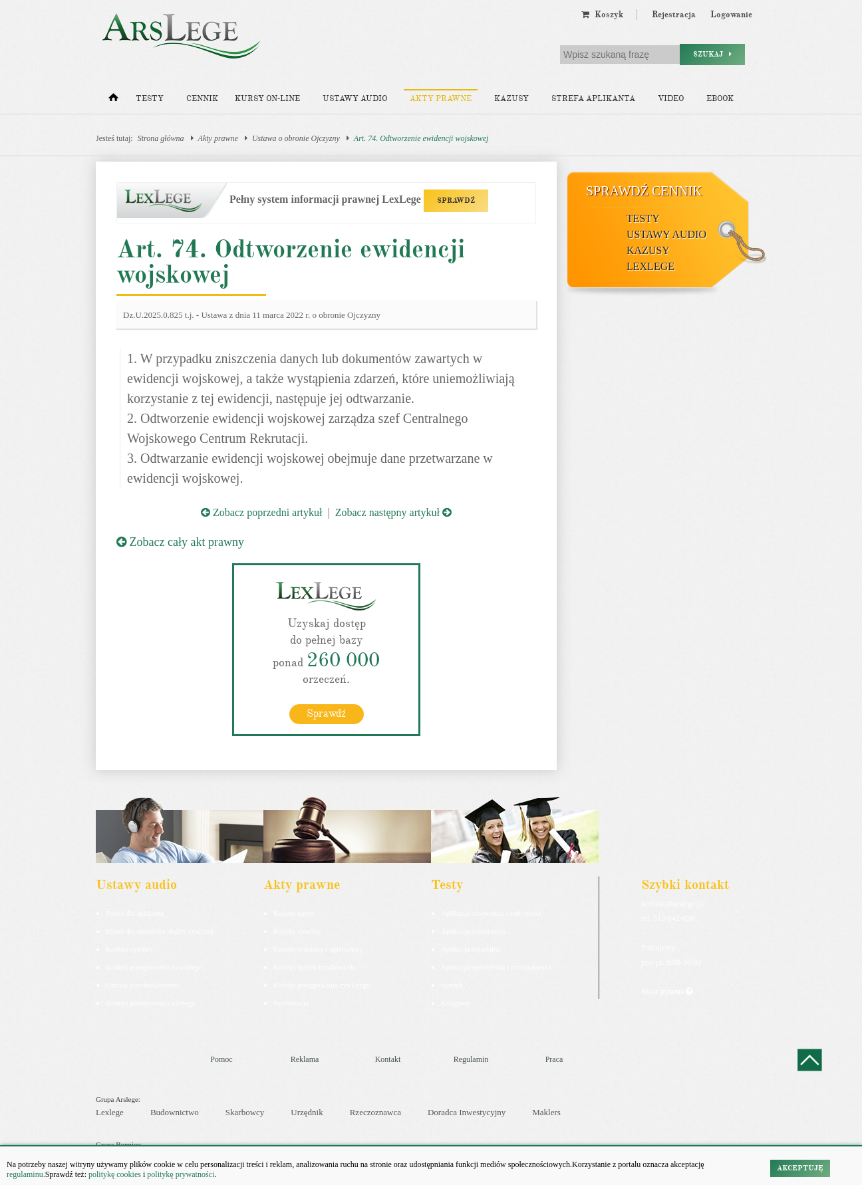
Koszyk (602, 14)
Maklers (546, 1112)
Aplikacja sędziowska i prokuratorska (496, 967)
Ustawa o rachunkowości (143, 985)
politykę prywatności (180, 1174)
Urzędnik (307, 1112)
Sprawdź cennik (644, 191)
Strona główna (161, 138)
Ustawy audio (355, 99)
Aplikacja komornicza (473, 931)
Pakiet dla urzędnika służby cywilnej (160, 931)
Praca (554, 1059)
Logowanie (731, 14)
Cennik (202, 99)
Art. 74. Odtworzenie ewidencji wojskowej (421, 138)
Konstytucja (291, 1003)
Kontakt (388, 1059)
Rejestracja (674, 14)
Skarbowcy (245, 1112)
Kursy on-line (267, 99)
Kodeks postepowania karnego (151, 1003)
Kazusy (511, 99)
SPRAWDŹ (456, 200)
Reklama (305, 1059)
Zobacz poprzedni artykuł (261, 512)
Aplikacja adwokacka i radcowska (491, 913)
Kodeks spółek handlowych (314, 967)
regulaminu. (26, 1174)
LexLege (650, 266)
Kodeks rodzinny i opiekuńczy (318, 949)
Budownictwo (174, 1112)
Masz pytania (666, 991)
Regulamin (471, 1059)
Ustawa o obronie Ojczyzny (296, 138)
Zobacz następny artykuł (393, 512)
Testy (150, 99)
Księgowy (456, 1003)
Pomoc (221, 1059)
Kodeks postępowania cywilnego (154, 967)
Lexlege (110, 1112)
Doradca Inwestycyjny (466, 1112)
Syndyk (452, 985)
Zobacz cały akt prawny (180, 542)
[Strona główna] (113, 100)
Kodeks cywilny (130, 949)
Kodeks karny (293, 913)
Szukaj (712, 54)
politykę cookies (114, 1174)
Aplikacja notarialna (471, 949)
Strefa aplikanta (593, 99)
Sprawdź (326, 713)
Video (671, 99)
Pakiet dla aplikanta (135, 913)
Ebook (720, 99)
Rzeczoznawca (375, 1112)
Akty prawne (441, 99)
